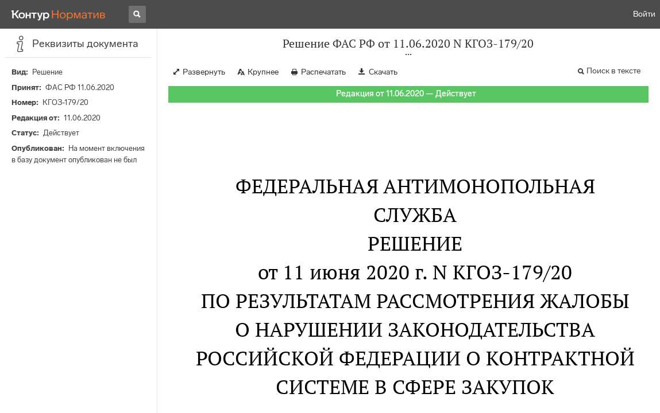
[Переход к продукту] (58, 14)
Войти (644, 14)
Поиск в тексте (613, 71)
